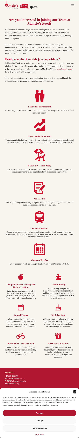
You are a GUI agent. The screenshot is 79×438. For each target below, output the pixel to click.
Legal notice (39, 434)
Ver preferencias (39, 428)
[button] (74, 392)
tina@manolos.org (64, 69)
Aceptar (39, 413)
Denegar (39, 420)
